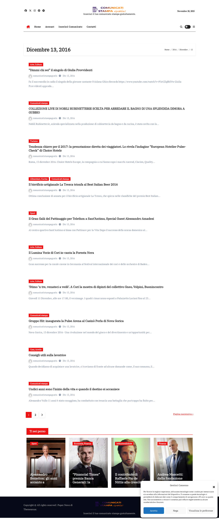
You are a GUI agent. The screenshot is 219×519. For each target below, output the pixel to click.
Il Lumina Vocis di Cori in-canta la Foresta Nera (61, 253)
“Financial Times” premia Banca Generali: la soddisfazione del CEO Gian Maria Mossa (86, 485)
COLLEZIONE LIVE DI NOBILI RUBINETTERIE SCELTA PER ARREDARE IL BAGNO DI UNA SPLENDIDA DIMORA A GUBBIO (107, 110)
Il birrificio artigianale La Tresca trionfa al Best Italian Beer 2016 (73, 184)
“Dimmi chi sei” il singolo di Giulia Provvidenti (60, 70)
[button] (212, 485)
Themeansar (30, 510)
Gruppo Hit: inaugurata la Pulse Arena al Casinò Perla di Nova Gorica (76, 321)
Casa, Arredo (36, 349)
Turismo (34, 141)
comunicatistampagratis (43, 75)
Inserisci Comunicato (70, 26)
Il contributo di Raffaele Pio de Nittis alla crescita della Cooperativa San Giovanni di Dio (130, 483)
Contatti (91, 26)
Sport (32, 213)
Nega (175, 510)
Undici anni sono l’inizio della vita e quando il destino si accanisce (74, 389)
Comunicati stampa (39, 103)
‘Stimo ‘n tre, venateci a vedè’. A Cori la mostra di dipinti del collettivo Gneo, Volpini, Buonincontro (96, 287)
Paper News (64, 506)
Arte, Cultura (36, 64)
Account (49, 26)
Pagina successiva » (183, 414)
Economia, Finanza (82, 443)
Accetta (153, 510)
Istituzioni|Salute (124, 443)
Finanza (162, 443)
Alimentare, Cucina (38, 178)
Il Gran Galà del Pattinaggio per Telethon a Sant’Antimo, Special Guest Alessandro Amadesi (91, 219)
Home (37, 26)
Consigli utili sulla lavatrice (47, 355)
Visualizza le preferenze (201, 510)
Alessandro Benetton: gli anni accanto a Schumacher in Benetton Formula (44, 483)
